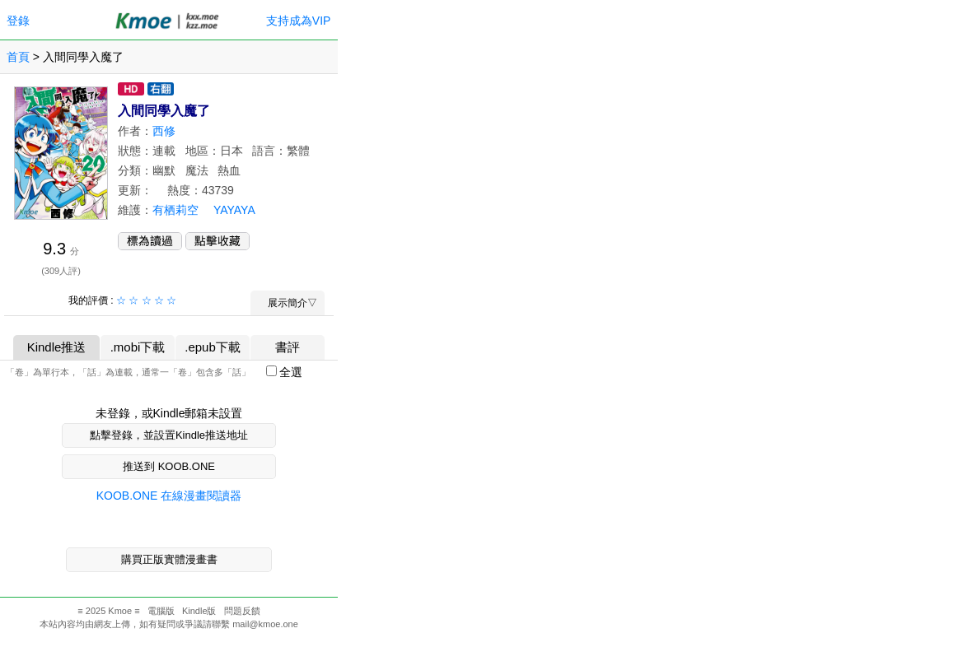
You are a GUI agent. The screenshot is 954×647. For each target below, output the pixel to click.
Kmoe (120, 611)
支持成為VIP (298, 20)
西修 (163, 130)
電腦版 (161, 611)
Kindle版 (199, 611)
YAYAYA (234, 209)
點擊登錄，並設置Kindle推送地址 (169, 435)
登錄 (18, 20)
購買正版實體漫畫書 (169, 559)
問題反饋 (242, 611)
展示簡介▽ (287, 303)
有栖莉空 (175, 209)
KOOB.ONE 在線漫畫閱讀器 (169, 495)
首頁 (18, 56)
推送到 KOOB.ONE (169, 466)
